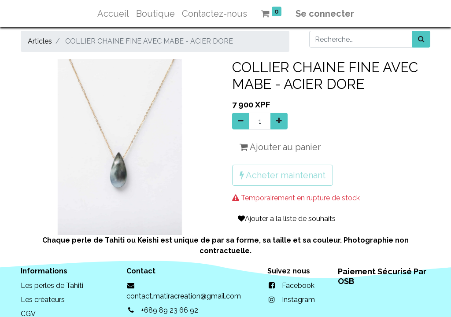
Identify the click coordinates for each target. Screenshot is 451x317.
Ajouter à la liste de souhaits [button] (287, 218)
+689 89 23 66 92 (169, 310)
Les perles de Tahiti (52, 285)
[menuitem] (113, 14)
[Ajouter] (279, 121)
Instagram (298, 299)
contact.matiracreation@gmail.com (183, 296)
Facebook (298, 285)
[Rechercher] (421, 39)
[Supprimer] (240, 121)
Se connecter (325, 13)
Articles (40, 41)
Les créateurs (43, 299)
